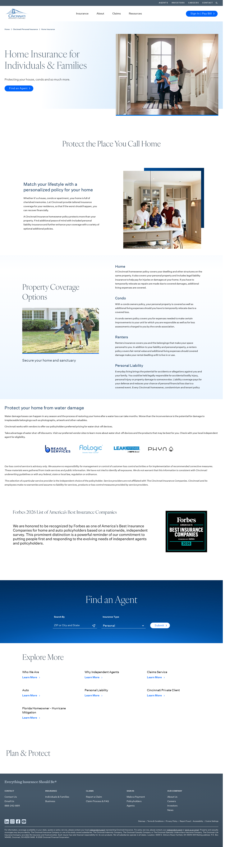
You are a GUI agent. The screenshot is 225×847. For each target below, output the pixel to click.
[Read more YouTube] (24, 839)
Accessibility (199, 839)
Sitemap (145, 839)
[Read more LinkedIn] (7, 839)
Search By (59, 611)
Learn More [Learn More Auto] (30, 689)
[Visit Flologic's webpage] (92, 442)
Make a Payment (135, 814)
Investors (172, 823)
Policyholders (134, 819)
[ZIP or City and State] (75, 619)
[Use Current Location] (94, 619)
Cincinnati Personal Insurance (24, 23)
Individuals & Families (56, 814)
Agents (130, 823)
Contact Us (10, 814)
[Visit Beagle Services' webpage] (57, 442)
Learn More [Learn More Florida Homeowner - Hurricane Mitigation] (30, 711)
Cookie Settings (212, 839)
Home (7, 23)
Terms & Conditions (158, 839)
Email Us (9, 819)
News (170, 827)
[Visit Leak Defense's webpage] (126, 442)
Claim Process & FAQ (97, 819)
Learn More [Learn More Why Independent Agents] (93, 671)
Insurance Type (110, 611)
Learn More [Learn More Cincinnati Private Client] (155, 689)
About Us (172, 814)
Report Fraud (187, 839)
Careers (171, 819)
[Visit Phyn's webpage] (161, 442)
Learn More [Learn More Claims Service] (155, 671)
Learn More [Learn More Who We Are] (30, 671)
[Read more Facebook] (18, 839)
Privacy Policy (173, 839)
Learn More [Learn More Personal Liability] (93, 689)
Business (50, 819)
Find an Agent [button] (19, 82)
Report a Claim (94, 814)
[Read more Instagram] (12, 839)
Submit (160, 619)
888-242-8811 (12, 823)
